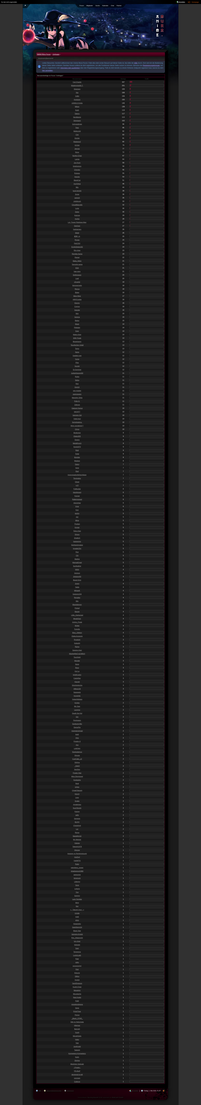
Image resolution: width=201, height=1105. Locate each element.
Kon (77, 510)
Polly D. (77, 401)
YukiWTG (77, 861)
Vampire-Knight (77, 934)
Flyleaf (77, 608)
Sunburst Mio (77, 724)
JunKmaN (77, 1046)
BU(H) (77, 822)
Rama (77, 647)
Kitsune (77, 973)
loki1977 (77, 412)
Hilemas (77, 1025)
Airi (77, 517)
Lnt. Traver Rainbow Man (77, 222)
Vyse (77, 506)
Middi (77, 233)
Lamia (77, 159)
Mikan (77, 107)
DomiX (77, 387)
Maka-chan (77, 335)
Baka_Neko (77, 261)
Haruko (77, 177)
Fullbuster (77, 489)
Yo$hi (77, 96)
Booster (77, 457)
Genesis (77, 818)
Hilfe (135, 63)
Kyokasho (77, 780)
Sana (77, 1008)
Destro (77, 440)
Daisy (77, 212)
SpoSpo (77, 769)
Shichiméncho (77, 685)
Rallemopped (77, 499)
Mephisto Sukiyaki (77, 1064)
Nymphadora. (77, 422)
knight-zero (77, 675)
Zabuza (77, 405)
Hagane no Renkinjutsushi (77, 854)
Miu (77, 187)
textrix (77, 513)
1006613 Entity (77, 103)
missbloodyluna (77, 1004)
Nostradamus (77, 752)
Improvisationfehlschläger (77, 475)
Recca (77, 289)
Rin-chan (77, 250)
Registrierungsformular (151, 65)
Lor (77, 829)
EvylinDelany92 (77, 247)
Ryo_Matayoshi (77, 938)
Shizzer (77, 850)
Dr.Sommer (77, 370)
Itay (77, 906)
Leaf (77, 278)
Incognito (77, 696)
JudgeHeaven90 (77, 373)
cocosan (77, 1078)
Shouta (77, 755)
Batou (77, 320)
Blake (77, 292)
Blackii (77, 612)
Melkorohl (77, 131)
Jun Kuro (77, 163)
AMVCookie (77, 299)
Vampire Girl (77, 415)
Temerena (77, 952)
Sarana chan (77, 650)
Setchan (77, 226)
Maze (77, 324)
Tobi (77, 1043)
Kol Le (77, 671)
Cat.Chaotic (77, 82)
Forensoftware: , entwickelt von (100, 1097)
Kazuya (77, 215)
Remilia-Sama (77, 254)
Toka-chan (77, 531)
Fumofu (77, 629)
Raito (77, 864)
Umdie (77, 913)
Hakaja (77, 843)
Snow (77, 194)
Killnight (77, 945)
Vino (77, 738)
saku (77, 962)
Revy (77, 668)
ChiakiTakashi (77, 790)
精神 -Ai (77, 236)
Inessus (77, 573)
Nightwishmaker (77, 545)
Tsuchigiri (77, 657)
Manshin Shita (77, 398)
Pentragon (77, 720)
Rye (77, 552)
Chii (77, 135)
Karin (77, 1057)
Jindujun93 (77, 577)
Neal (77, 783)
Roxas (77, 240)
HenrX (77, 794)
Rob (77, 969)
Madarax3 (77, 142)
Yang (77, 468)
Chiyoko (77, 170)
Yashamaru (77, 229)
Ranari (77, 257)
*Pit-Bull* (77, 1071)
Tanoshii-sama (77, 264)
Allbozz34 (77, 689)
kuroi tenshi (77, 191)
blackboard (77, 492)
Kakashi (77, 643)
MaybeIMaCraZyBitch (77, 654)
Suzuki (77, 366)
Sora (77, 885)
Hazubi (77, 682)
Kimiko (77, 703)
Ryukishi (77, 640)
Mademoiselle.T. (77, 86)
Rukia (77, 377)
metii (77, 917)
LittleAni (77, 882)
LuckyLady (77, 955)
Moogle (77, 661)
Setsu (77, 380)
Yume (77, 359)
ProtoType (77, 1011)
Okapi (77, 482)
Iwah (77, 734)
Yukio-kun (77, 419)
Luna (77, 208)
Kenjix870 (77, 447)
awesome (77, 875)
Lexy (77, 797)
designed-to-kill (77, 1075)
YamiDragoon (77, 983)
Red (77, 471)
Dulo (77, 331)
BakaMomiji (77, 836)
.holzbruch (77, 201)
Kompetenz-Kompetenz (77, 1053)
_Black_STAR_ (77, 1018)
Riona (77, 833)
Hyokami (77, 100)
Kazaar (77, 496)
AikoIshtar (77, 503)
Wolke (77, 626)
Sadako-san (77, 356)
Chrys (77, 429)
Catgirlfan (77, 678)
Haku (77, 1039)
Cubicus (77, 1082)
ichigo (77, 787)
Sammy (77, 896)
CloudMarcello (77, 205)
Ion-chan (77, 941)
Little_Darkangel (77, 615)
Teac (77, 128)
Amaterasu (77, 804)
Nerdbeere (77, 117)
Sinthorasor (77, 275)
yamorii (77, 198)
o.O (77, 485)
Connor (77, 306)
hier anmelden (47, 70)
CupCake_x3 (77, 759)
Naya (77, 664)
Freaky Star (77, 773)
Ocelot (77, 980)
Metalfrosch (77, 443)
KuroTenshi (77, 808)
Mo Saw (77, 706)
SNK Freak (77, 338)
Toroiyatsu (77, 478)
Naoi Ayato (77, 997)
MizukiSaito (77, 1036)
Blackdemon (77, 605)
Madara (77, 461)
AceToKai (77, 184)
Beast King (77, 580)
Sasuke (77, 310)
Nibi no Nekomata (77, 1022)
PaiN (77, 1001)
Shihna (77, 762)
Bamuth (77, 1029)
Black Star (77, 931)
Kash (77, 110)
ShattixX (77, 538)
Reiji (77, 450)
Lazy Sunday (77, 899)
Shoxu (77, 534)
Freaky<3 (77, 741)
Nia (77, 93)
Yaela (77, 587)
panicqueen (77, 394)
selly (77, 815)
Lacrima (77, 710)
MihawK (77, 591)
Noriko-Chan (77, 156)
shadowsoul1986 (77, 871)
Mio (77, 601)
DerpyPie (77, 727)
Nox (77, 384)
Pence (77, 1015)
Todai (77, 454)
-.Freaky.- (77, 1068)
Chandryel (77, 826)
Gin (77, 717)
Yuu (77, 892)
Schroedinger (77, 124)
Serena (77, 317)
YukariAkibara (77, 699)
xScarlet (77, 282)
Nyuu (77, 152)
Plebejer (77, 327)
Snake (77, 801)
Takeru (77, 114)
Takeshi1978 (77, 847)
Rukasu (77, 173)
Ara (77, 745)
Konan (77, 527)
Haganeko (77, 924)
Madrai (77, 559)
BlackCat (77, 180)
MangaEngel (77, 562)
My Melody (77, 840)
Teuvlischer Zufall (77, 345)
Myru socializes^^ (77, 426)
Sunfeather (77, 566)
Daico (77, 464)
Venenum (77, 878)
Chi (77, 555)
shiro (77, 920)
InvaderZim (77, 548)
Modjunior (77, 433)
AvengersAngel (77, 731)
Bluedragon (77, 342)
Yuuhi (77, 1032)
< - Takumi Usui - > (77, 910)
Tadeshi (77, 1050)
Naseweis (77, 692)
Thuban (77, 524)
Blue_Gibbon (77, 633)
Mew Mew (77, 296)
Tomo (77, 349)
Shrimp (77, 1060)
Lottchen (77, 748)
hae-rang (77, 271)
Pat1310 (77, 243)
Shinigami (77, 121)
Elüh (77, 268)
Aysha (77, 219)
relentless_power (77, 868)
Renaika (77, 598)
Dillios (77, 976)
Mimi (77, 903)
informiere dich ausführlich (70, 68)
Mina (77, 520)
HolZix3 (77, 857)
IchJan (77, 145)
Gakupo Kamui (77, 408)
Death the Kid (77, 713)
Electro (77, 303)
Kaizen (77, 811)
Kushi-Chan (77, 987)
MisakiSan (77, 619)
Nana (77, 352)
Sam (77, 948)
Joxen (77, 584)
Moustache (77, 994)
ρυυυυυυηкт (77, 966)
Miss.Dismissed (77, 776)
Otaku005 (77, 436)
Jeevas (77, 149)
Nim (77, 313)
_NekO (77, 766)
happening (77, 541)
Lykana (77, 889)
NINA (77, 569)
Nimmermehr (77, 285)
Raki (77, 959)
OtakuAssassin (77, 636)
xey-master (77, 391)
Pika (77, 363)
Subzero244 (77, 594)
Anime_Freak (77, 622)
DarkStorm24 (77, 927)
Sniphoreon (77, 166)
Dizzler (77, 138)
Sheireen (77, 89)
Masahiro (77, 990)
